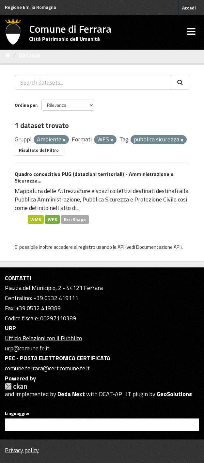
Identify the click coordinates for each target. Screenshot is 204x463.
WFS (52, 219)
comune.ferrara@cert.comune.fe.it (47, 368)
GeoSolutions (174, 394)
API (121, 247)
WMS (35, 219)
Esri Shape (75, 219)
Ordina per (26, 105)
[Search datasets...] (93, 82)
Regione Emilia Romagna (30, 7)
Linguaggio (16, 413)
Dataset (29, 55)
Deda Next (71, 394)
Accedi (189, 7)
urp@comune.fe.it (27, 348)
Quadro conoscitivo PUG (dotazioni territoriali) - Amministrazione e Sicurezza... (94, 177)
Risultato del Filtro (39, 150)
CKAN (16, 386)
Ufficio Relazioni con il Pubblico (43, 338)
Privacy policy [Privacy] (22, 450)
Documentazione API (158, 247)
